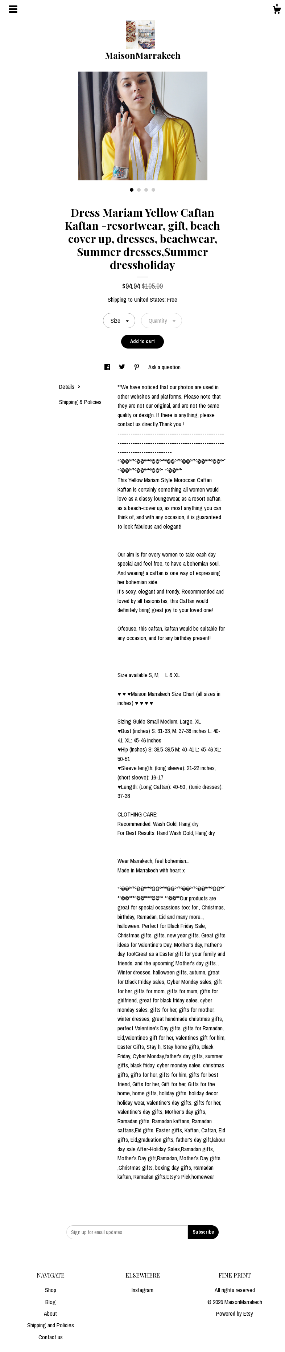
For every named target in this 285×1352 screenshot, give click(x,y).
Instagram (142, 1290)
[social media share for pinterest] (137, 367)
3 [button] (146, 190)
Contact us (50, 1337)
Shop (50, 1290)
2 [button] (139, 190)
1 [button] (131, 190)
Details (69, 387)
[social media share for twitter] (123, 367)
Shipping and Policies (50, 1325)
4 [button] (153, 190)
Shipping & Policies (80, 402)
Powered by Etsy (234, 1314)
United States (149, 300)
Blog (50, 1302)
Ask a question (164, 367)
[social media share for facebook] (108, 367)
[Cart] (277, 10)
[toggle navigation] (13, 9)
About (50, 1314)
